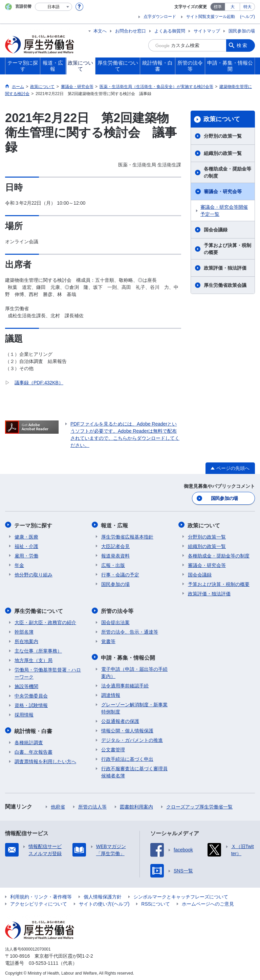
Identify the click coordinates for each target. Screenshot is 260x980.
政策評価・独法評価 (225, 268)
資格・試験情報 (31, 704)
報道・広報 (114, 524)
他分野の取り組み (33, 573)
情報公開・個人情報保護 (127, 728)
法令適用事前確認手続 (125, 683)
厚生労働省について (39, 610)
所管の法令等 (117, 610)
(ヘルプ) (247, 16)
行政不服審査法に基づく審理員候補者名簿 (134, 770)
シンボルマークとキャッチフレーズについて (180, 894)
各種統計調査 (29, 740)
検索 (242, 45)
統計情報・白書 (33, 729)
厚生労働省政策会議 (225, 285)
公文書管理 (113, 747)
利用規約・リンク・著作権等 (41, 894)
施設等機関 (26, 685)
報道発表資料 (115, 554)
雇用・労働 (26, 554)
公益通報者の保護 (120, 719)
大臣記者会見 (115, 545)
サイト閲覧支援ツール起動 (210, 16)
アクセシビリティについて (38, 902)
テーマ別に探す (33, 524)
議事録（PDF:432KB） (39, 382)
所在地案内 (26, 640)
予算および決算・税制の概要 (227, 249)
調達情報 (110, 693)
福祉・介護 (26, 545)
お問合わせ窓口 (130, 31)
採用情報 (24, 713)
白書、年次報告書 (33, 750)
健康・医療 (26, 536)
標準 (218, 6)
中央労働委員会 (31, 694)
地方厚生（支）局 (33, 659)
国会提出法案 (115, 621)
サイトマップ (207, 31)
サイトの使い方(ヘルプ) (104, 902)
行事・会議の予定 (120, 573)
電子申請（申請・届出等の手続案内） (134, 670)
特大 (247, 6)
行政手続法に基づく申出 (127, 757)
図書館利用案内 (136, 804)
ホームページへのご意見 (208, 902)
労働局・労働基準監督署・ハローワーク (48, 672)
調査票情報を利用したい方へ (45, 759)
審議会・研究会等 (223, 191)
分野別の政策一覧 (223, 136)
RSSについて (155, 902)
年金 (19, 564)
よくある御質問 (169, 31)
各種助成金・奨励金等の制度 (227, 172)
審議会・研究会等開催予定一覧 (224, 210)
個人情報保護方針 (103, 894)
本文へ (100, 31)
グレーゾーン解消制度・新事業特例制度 (134, 706)
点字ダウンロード (160, 16)
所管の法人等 (92, 804)
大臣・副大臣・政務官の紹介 (45, 621)
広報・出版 (113, 564)
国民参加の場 (242, 31)
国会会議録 (216, 229)
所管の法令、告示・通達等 (129, 630)
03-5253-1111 (43, 961)
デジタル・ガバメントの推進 (132, 738)
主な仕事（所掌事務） (38, 649)
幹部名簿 (24, 630)
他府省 (58, 804)
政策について (221, 119)
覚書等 (108, 640)
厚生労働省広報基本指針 (127, 536)
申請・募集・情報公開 (128, 656)
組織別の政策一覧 (223, 153)
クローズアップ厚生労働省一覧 (199, 804)
